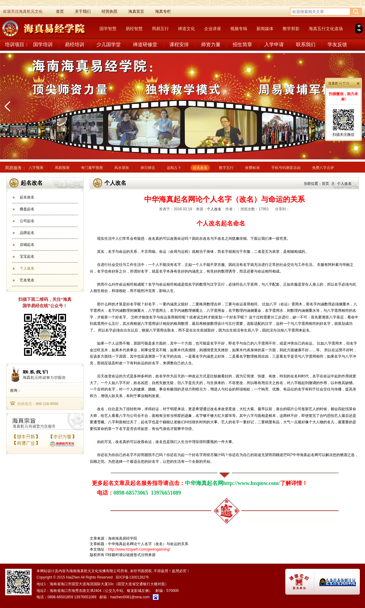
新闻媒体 (264, 28)
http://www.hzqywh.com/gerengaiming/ (139, 549)
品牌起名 (27, 233)
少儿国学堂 (108, 44)
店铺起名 (27, 244)
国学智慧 (107, 28)
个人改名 (27, 268)
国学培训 (43, 44)
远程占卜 (174, 168)
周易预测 (62, 168)
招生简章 (242, 44)
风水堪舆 (121, 168)
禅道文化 (186, 28)
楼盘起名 (27, 209)
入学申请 (274, 44)
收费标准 (252, 168)
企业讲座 (212, 28)
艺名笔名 (27, 280)
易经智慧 (134, 28)
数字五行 (226, 168)
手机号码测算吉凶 (286, 168)
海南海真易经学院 (122, 538)
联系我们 (305, 44)
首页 (325, 183)
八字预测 (36, 168)
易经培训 (74, 44)
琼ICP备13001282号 (132, 577)
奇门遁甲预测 (92, 168)
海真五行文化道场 (326, 28)
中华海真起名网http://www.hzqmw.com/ (232, 483)
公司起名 (27, 221)
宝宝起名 (27, 256)
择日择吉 (148, 168)
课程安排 (179, 44)
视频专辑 (238, 28)
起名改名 (200, 168)
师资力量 (211, 44)
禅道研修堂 (145, 44)
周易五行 (160, 28)
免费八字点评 (323, 168)
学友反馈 (337, 44)
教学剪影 (291, 28)
